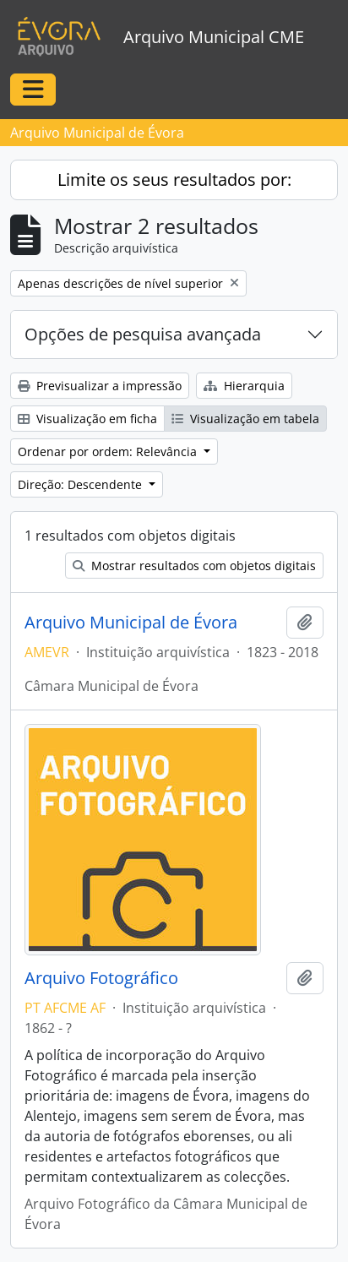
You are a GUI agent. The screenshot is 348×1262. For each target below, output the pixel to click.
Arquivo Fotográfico (101, 978)
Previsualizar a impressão (100, 386)
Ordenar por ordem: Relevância (109, 451)
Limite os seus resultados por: (174, 179)
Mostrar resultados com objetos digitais (194, 566)
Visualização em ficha (87, 419)
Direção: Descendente (81, 484)
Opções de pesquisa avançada (142, 334)
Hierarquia (244, 386)
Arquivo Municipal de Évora (130, 622)
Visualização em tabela (245, 419)
